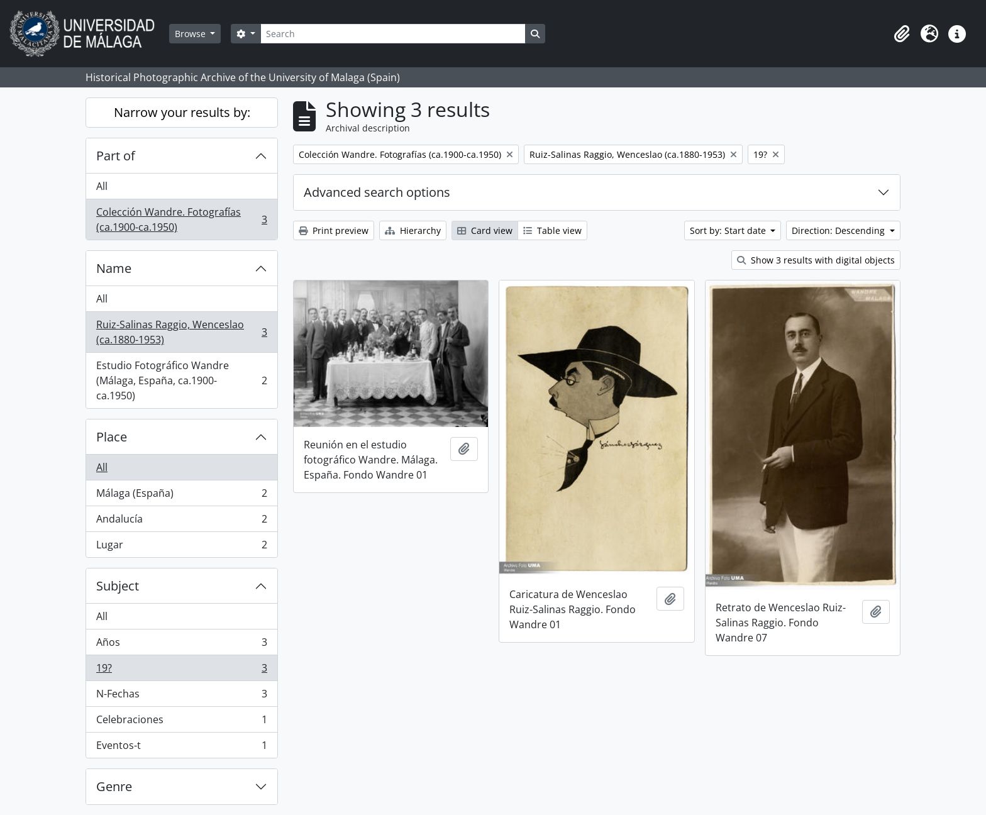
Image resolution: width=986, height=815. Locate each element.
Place (111, 436)
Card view (484, 230)
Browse (191, 34)
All (102, 186)
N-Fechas (181, 696)
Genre (114, 786)
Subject (117, 585)
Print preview (333, 230)
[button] (902, 34)
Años (181, 645)
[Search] (393, 33)
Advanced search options (377, 192)
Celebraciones (181, 722)
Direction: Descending (839, 230)
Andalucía (181, 521)
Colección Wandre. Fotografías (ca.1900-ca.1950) (181, 219)
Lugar (181, 547)
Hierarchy (413, 230)
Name (113, 268)
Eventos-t (181, 748)
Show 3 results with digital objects (816, 260)
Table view (552, 230)
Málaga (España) (181, 495)
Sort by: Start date (729, 230)
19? (181, 670)
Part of (115, 155)
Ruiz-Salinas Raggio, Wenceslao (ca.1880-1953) (181, 332)
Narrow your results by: (182, 112)
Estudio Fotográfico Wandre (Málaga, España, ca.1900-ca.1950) (181, 380)
